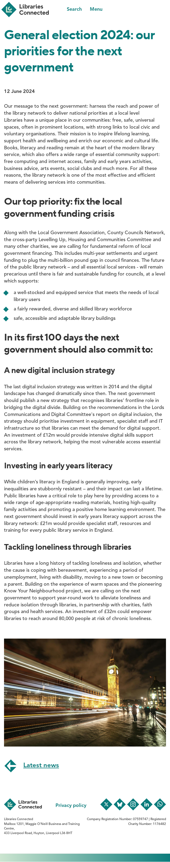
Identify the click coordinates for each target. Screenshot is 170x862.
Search (74, 9)
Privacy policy (71, 805)
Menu (96, 9)
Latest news (41, 765)
